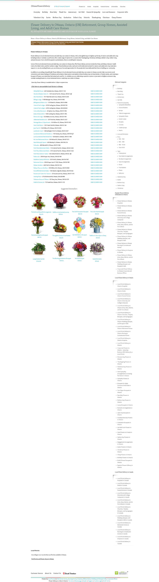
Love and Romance (108, 12)
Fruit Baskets (122, 167)
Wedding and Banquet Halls (99, 579)
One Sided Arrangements (126, 156)
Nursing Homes (72, 579)
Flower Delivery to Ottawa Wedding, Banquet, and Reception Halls (124, 238)
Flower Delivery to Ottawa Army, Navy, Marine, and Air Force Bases (125, 224)
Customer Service (37, 573)
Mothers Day (57, 17)
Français (61, 6)
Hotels (89, 6)
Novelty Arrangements (125, 159)
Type (118, 151)
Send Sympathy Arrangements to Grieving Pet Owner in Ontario (124, 373)
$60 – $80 (121, 142)
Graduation (67, 17)
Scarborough (98, 581)
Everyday (37, 12)
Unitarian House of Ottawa (41, 179)
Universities (114, 6)
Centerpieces (122, 153)
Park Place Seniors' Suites (41, 154)
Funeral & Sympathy (93, 12)
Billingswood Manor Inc (40, 102)
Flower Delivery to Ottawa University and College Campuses (124, 217)
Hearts (120, 130)
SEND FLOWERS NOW (96, 91)
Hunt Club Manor (38, 125)
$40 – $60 (121, 139)
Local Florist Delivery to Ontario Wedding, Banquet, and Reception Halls (124, 321)
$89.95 (39, 237)
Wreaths (121, 122)
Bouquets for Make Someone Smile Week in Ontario (124, 385)
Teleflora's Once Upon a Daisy (97, 235)
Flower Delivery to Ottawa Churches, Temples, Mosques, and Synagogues (124, 231)
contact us (36, 44)
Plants (120, 170)
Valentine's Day (39, 17)
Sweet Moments (97, 259)
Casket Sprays (123, 127)
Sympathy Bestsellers (125, 105)
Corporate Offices (112, 579)
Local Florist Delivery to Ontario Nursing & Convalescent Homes (124, 333)
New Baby (53, 12)
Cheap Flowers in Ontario (124, 454)
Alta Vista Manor (38, 97)
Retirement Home (38, 162)
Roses (120, 164)
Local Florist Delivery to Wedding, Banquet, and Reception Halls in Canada (124, 518)
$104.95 (39, 261)
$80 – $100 (122, 144)
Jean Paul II (37, 128)
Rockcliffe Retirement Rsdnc (41, 171)
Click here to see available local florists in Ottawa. (47, 86)
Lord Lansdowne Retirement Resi (43, 136)
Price (118, 137)
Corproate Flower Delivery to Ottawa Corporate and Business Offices (124, 271)
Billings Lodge (37, 99)
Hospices (79, 579)
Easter (48, 17)
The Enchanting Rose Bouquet (39, 235)
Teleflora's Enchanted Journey (60, 212)
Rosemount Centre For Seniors (42, 173)
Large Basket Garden (39, 259)
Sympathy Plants (123, 116)
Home (32, 38)
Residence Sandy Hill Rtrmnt (41, 159)
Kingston (90, 581)
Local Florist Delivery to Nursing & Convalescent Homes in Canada (124, 532)
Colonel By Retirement (40, 111)
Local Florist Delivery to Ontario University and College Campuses (124, 301)
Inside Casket (122, 119)
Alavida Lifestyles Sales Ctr (41, 94)
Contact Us (57, 573)
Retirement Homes (62, 579)
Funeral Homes (105, 6)
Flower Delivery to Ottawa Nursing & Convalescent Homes (124, 245)
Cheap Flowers (117, 17)
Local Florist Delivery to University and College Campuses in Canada (124, 495)
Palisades (36, 145)
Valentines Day (121, 177)
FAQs (56, 6)
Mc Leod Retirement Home (41, 139)
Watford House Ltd (39, 182)
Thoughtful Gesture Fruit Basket (61, 235)
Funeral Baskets (123, 107)
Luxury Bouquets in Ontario (125, 405)
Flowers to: (82, 6)
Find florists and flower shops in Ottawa (42, 559)
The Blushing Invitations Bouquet (61, 258)
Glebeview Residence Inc (40, 119)
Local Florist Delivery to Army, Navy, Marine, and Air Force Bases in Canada (125, 502)
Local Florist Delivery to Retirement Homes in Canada (124, 525)
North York (106, 581)
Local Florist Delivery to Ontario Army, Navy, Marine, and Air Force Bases (125, 308)
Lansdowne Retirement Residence (43, 134)
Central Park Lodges (39, 105)
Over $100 (122, 147)
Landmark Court (38, 131)
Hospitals (95, 6)
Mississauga (78, 581)
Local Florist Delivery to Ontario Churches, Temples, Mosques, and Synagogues (125, 314)
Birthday (45, 12)
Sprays (121, 110)
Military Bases (87, 579)
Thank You (62, 12)
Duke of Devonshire (39, 114)
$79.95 (61, 214)
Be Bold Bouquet (79, 258)
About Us (48, 573)
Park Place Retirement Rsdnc (41, 148)
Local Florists (35, 550)
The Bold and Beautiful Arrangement (41, 212)
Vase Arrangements (124, 162)
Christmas (106, 17)
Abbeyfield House (38, 91)
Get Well (81, 12)
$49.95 (80, 237)
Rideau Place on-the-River (41, 168)
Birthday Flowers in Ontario (125, 457)
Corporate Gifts (122, 12)
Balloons (121, 173)
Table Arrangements (124, 113)
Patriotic (87, 17)
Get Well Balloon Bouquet (80, 235)
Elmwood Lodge (38, 116)
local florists (51, 579)
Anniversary (72, 12)
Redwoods (37, 156)
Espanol (67, 6)
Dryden (85, 581)
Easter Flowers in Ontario (124, 447)
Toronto (70, 581)
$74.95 (98, 238)
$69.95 (80, 214)
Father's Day (77, 17)
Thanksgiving (96, 17)
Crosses (121, 124)
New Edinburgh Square (40, 142)
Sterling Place (37, 176)
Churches (122, 6)
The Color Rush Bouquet (97, 211)
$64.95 (41, 214)
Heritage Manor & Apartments (42, 122)
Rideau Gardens (38, 165)
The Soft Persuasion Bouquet (80, 211)
